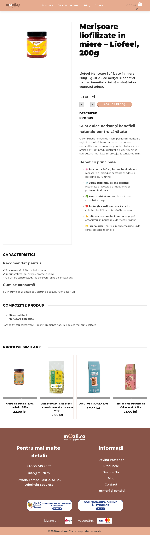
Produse (51, 24)
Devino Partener (111, 505)
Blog (91, 24)
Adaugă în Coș (114, 142)
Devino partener (73, 24)
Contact (104, 24)
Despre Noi (111, 517)
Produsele (111, 511)
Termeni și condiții (111, 536)
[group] (37, 82)
